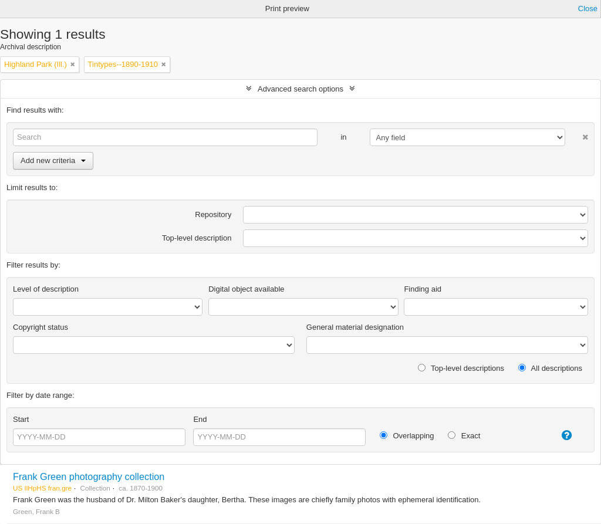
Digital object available (246, 289)
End (200, 419)
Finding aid (422, 289)
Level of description (46, 289)
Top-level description (197, 238)
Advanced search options (300, 88)
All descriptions (550, 368)
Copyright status (40, 327)
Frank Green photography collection (88, 476)
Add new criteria (53, 160)
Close (587, 8)
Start (21, 419)
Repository (213, 214)
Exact (464, 435)
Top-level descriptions (461, 368)
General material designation (355, 327)
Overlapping (407, 435)
